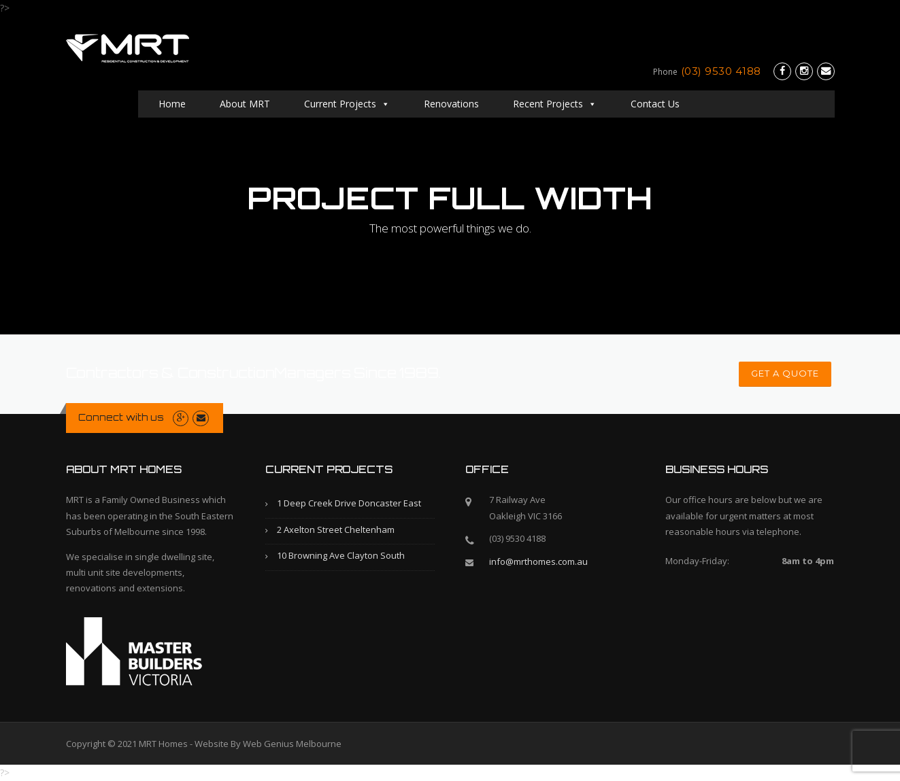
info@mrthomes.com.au (538, 561)
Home (172, 103)
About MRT (245, 103)
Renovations (451, 103)
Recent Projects (555, 103)
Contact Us (726, 103)
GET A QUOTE (785, 373)
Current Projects (347, 103)
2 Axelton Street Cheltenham (336, 529)
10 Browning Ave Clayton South (341, 555)
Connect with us (121, 417)
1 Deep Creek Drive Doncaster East (349, 503)
